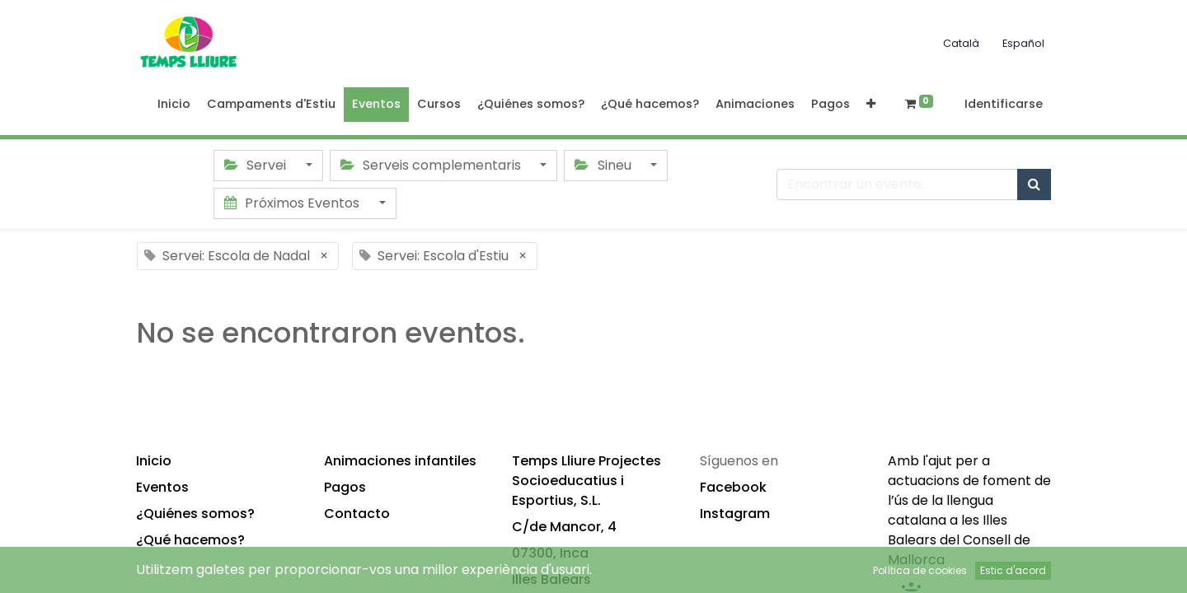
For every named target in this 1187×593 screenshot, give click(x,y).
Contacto (357, 513)
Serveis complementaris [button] (432, 165)
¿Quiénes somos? (195, 513)
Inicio (153, 460)
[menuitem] (174, 104)
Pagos (345, 487)
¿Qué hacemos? (190, 539)
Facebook (733, 487)
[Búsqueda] (1034, 184)
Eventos (162, 487)
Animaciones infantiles (400, 460)
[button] (871, 104)
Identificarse (1003, 104)
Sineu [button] (604, 165)
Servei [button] (256, 165)
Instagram (735, 513)
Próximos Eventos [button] (293, 203)
